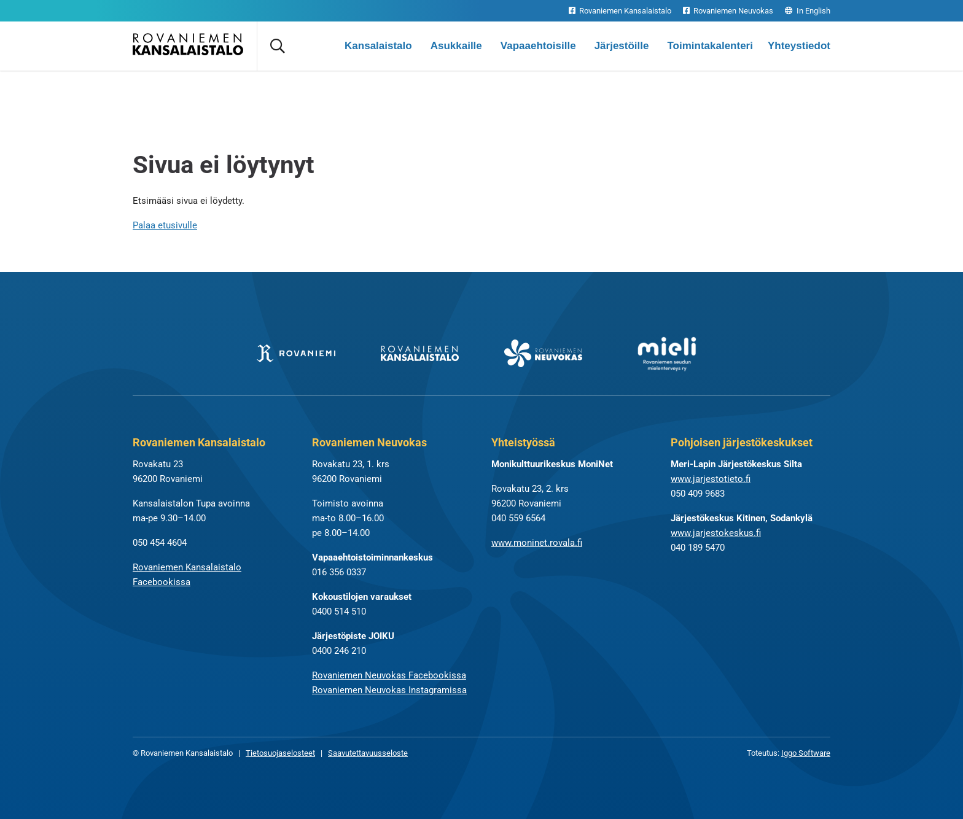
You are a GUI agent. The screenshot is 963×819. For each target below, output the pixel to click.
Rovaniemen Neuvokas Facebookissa (389, 675)
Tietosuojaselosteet (280, 753)
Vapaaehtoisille (538, 46)
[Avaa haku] (277, 46)
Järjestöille (622, 46)
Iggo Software (805, 753)
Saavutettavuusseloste (368, 753)
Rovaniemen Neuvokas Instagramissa (389, 690)
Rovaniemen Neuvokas (728, 10)
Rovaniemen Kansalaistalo (620, 10)
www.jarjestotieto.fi (711, 478)
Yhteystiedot (799, 46)
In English (807, 10)
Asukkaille (456, 46)
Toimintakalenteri (710, 46)
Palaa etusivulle (165, 225)
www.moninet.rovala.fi (536, 542)
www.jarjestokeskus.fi (716, 532)
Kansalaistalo (378, 46)
